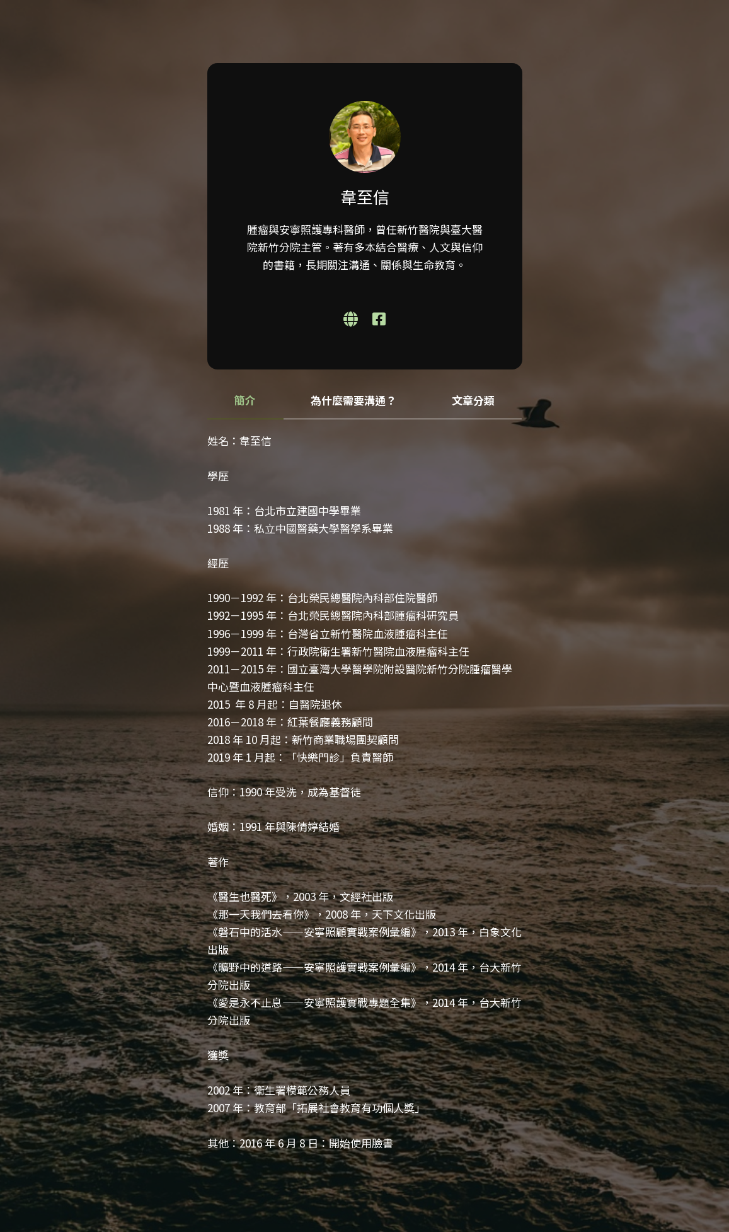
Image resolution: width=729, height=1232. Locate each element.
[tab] (245, 400)
